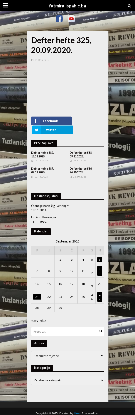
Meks (77, 404)
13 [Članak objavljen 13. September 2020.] (100, 262)
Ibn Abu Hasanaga (43, 208)
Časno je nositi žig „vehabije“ (50, 197)
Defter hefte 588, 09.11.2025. (81, 145)
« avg (34, 312)
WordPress (66, 409)
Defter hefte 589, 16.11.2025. (42, 145)
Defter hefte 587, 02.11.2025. (42, 161)
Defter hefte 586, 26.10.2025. (81, 161)
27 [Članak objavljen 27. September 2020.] (100, 288)
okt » (43, 312)
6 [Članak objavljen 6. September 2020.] (100, 251)
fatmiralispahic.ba (67, 6)
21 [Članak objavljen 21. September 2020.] (37, 288)
